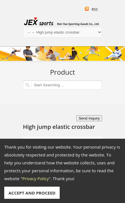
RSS (95, 9)
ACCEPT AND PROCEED (31, 193)
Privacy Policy (35, 178)
